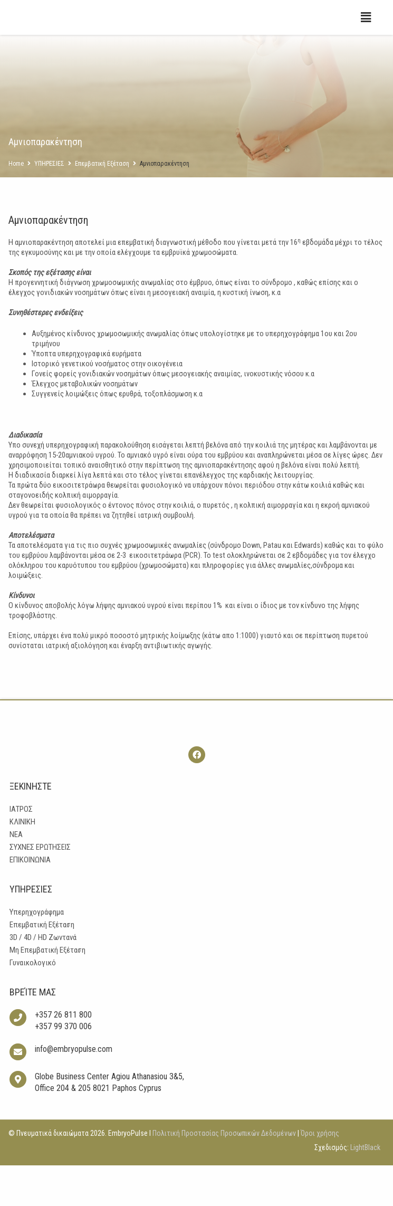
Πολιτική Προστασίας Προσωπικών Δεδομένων (224, 1174)
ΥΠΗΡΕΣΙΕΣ (49, 184)
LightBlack (365, 1188)
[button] (366, 39)
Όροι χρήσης (319, 1174)
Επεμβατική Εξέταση (102, 184)
